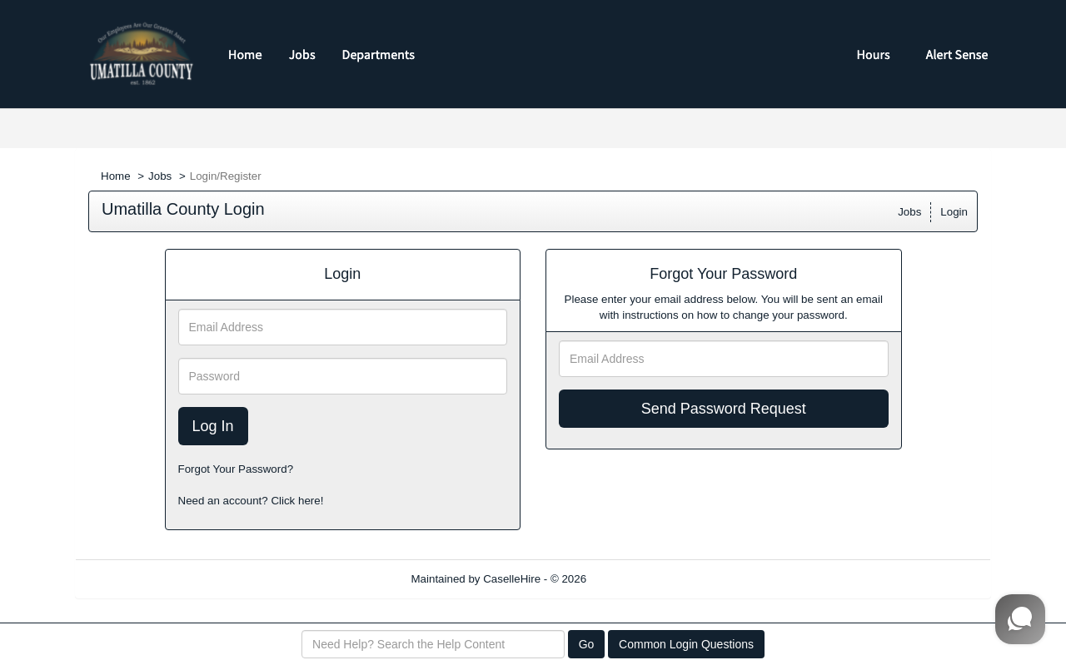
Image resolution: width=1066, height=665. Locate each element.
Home (116, 176)
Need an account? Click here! (251, 500)
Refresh (635, 579)
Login (954, 212)
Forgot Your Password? (236, 469)
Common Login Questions (686, 644)
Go (587, 644)
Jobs (160, 176)
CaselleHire (511, 579)
